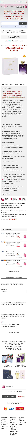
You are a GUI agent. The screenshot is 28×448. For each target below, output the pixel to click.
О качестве (4, 430)
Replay (7, 372)
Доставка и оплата (22, 430)
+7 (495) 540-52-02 (20, 6)
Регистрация (18, 2)
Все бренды (4, 27)
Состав (11, 91)
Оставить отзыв (14, 339)
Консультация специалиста (14, 284)
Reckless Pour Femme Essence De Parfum (15, 32)
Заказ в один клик (14, 278)
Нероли (9, 104)
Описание (5, 91)
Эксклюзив (13, 431)
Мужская (14, 41)
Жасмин (13, 100)
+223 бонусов (19, 246)
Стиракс (4, 106)
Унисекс (20, 41)
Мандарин (18, 102)
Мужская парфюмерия (14, 14)
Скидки (3, 428)
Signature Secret (7, 374)
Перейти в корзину (9, 403)
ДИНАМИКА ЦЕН (10, 244)
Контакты (4, 432)
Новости (3, 426)
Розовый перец (15, 104)
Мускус (4, 104)
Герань (9, 100)
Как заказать (22, 427)
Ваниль (4, 100)
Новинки (12, 426)
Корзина (25, 7)
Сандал (22, 104)
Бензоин (14, 99)
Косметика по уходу (13, 19)
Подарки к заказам (4, 434)
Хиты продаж (12, 429)
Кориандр (19, 100)
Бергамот (19, 99)
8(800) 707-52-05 (20, 7)
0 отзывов (12, 226)
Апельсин (8, 99)
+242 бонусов (19, 255)
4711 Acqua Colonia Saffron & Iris (20, 374)
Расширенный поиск (21, 27)
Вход (25, 2)
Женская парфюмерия (14, 11)
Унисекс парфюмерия (13, 16)
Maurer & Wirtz (20, 372)
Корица (4, 102)
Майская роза (11, 102)
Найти (22, 23)
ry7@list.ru (5, 187)
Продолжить (21, 404)
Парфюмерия (4, 30)
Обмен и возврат (19, 91)
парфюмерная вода (7, 237)
